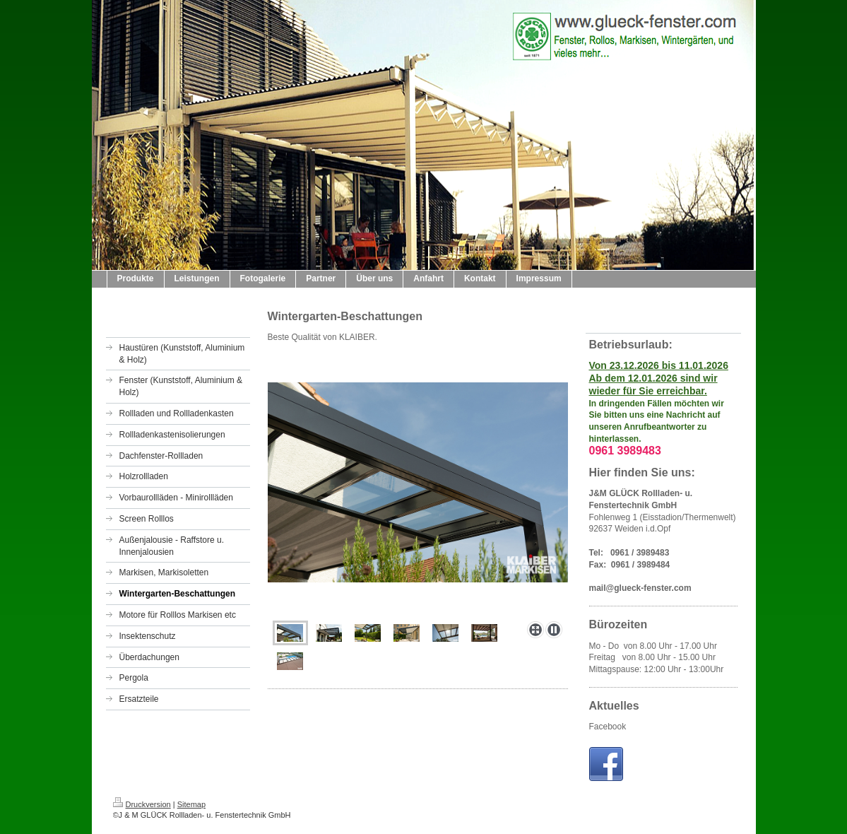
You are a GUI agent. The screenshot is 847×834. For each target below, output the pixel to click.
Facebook (608, 727)
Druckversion (142, 804)
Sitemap (191, 804)
